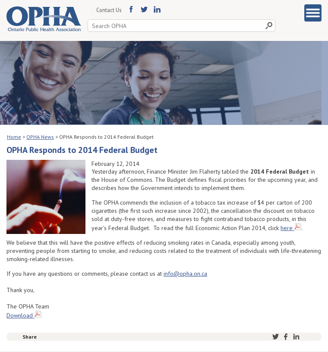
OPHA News (40, 137)
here (287, 228)
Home (14, 137)
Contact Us (108, 9)
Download (19, 315)
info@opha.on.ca (185, 273)
